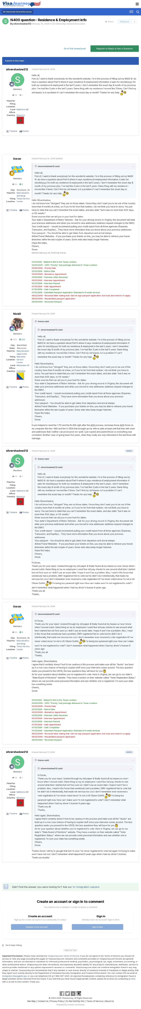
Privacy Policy (57, 1001)
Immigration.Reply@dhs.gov (14, 976)
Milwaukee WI (23, 365)
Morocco (21, 115)
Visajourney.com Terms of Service (63, 956)
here (133, 979)
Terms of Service (94, 1001)
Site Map (31, 1001)
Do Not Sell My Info (75, 1001)
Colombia (21, 371)
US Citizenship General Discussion (68, 23)
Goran (17, 158)
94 (14, 184)
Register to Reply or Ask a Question (114, 48)
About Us (109, 1001)
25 (14, 95)
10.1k (13, 339)
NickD (17, 313)
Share (109, 21)
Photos (25, 131)
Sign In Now (97, 927)
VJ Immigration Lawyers (86, 886)
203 (22, 339)
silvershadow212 (22, 23)
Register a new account (37, 927)
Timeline (13, 131)
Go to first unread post (75, 48)
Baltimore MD (23, 109)
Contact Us (43, 1001)
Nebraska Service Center (21, 359)
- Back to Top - (71, 950)
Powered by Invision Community (70, 1005)
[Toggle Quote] (36, 166)
